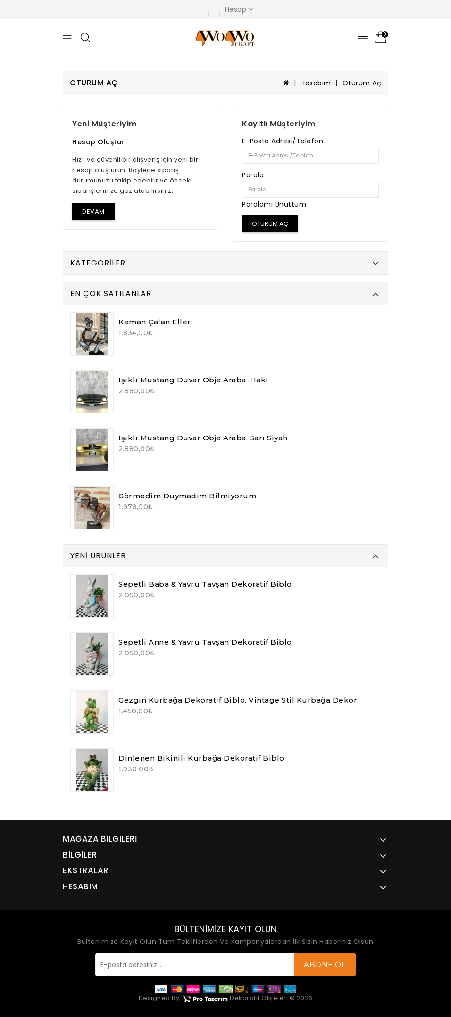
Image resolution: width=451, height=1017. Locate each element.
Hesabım (316, 83)
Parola (253, 175)
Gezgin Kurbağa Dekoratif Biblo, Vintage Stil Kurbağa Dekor (237, 699)
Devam (93, 211)
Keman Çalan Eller (154, 321)
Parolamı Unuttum (274, 204)
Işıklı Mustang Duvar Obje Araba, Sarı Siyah (203, 437)
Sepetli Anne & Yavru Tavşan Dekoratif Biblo (205, 641)
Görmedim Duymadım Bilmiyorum (187, 495)
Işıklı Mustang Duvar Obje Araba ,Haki (193, 379)
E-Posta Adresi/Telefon (282, 141)
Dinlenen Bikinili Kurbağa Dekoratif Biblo (201, 757)
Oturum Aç (362, 83)
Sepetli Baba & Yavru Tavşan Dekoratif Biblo (205, 583)
